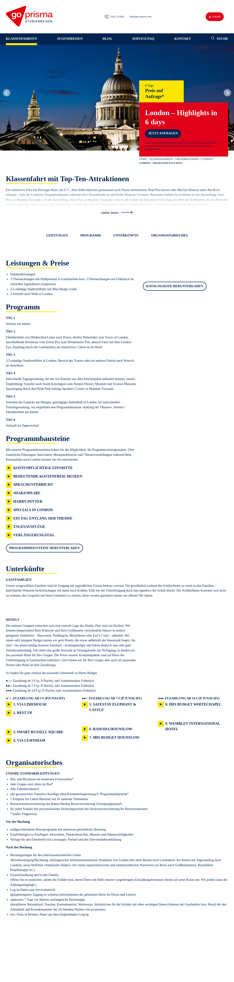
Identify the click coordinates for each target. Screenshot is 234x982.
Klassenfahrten (21, 38)
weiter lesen (117, 213)
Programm (90, 235)
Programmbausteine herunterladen (44, 548)
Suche (219, 38)
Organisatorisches (169, 235)
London (207, 159)
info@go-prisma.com (141, 16)
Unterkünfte (125, 235)
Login (215, 16)
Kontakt (182, 38)
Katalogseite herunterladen (174, 286)
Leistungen (57, 235)
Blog (107, 38)
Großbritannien (187, 159)
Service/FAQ (143, 38)
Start (143, 159)
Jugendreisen (70, 38)
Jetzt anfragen (163, 133)
